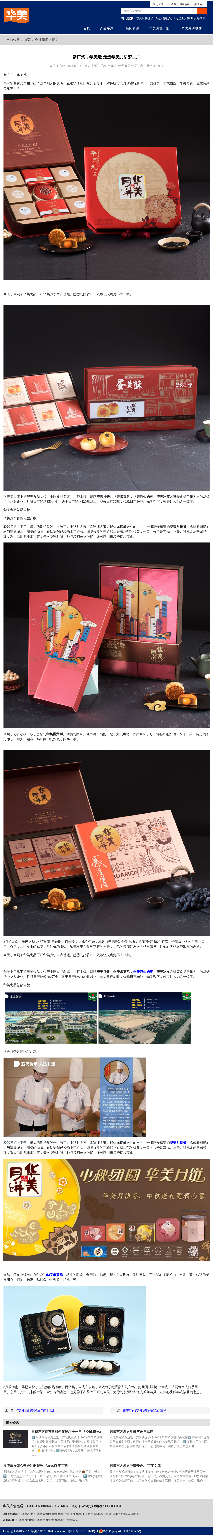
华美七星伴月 (66, 1514)
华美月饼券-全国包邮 (126, 1514)
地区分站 (198, 4)
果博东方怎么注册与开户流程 (131, 1431)
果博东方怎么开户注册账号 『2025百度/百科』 (37, 1466)
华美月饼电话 (192, 28)
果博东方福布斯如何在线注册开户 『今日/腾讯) (66, 1431)
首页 (86, 28)
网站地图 (184, 4)
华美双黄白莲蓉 (47, 1514)
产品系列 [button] (106, 28)
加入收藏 (171, 4)
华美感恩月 (28, 1514)
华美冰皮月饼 (84, 1514)
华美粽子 (61, 1520)
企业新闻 (41, 39)
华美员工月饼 (181, 18)
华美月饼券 (198, 18)
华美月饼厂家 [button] (159, 28)
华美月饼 (37, 1531)
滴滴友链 (73, 1520)
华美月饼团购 (145, 18)
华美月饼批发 (163, 18)
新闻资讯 (132, 28)
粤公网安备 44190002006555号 (120, 1531)
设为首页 (158, 4)
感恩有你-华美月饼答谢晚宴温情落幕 (145, 1410)
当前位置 (13, 39)
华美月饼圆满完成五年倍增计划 (35, 1410)
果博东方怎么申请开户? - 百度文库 (135, 1466)
